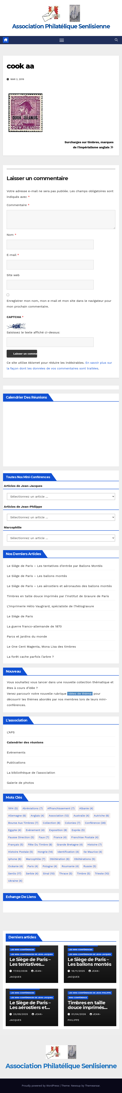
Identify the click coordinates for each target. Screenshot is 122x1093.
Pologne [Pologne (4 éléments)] (50, 866)
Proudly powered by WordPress (41, 1085)
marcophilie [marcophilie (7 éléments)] (35, 858)
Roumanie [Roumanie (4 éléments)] (70, 866)
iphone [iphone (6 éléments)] (14, 858)
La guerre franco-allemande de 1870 (34, 626)
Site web (13, 275)
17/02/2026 (21, 971)
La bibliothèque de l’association (31, 773)
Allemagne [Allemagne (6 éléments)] (17, 815)
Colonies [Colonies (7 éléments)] (72, 822)
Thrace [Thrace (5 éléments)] (65, 873)
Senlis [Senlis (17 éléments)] (14, 873)
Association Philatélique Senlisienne (61, 26)
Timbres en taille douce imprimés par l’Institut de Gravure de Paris (58, 596)
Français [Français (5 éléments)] (15, 844)
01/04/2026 (79, 1014)
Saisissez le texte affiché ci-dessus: (33, 332)
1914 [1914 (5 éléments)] (13, 808)
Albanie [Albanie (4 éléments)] (86, 808)
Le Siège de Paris (20, 616)
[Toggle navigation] (61, 40)
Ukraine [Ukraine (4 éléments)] (15, 880)
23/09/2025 (21, 1014)
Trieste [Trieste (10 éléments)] (102, 873)
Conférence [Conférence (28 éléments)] (95, 822)
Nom (11, 234)
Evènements (16, 752)
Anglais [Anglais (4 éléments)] (37, 815)
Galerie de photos (20, 783)
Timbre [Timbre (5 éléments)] (83, 873)
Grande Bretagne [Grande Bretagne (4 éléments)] (70, 844)
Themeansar (92, 1085)
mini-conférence (78, 997)
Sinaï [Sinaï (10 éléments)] (49, 873)
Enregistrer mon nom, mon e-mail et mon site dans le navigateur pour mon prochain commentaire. (59, 303)
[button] (116, 40)
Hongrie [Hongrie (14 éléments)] (45, 851)
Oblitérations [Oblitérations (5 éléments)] (84, 858)
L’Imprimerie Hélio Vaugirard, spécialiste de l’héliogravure (50, 606)
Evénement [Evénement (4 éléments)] (35, 830)
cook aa (20, 66)
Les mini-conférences (22, 949)
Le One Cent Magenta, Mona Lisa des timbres (41, 646)
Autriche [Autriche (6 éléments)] (101, 815)
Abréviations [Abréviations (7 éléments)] (32, 808)
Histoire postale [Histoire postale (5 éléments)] (20, 851)
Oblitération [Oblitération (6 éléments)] (59, 858)
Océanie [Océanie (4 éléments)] (15, 866)
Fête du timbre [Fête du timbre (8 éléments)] (40, 844)
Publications (16, 763)
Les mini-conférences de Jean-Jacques (32, 954)
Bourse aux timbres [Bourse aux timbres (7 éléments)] (23, 822)
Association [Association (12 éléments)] (59, 815)
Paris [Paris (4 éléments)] (32, 866)
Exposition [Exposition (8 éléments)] (58, 830)
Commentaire (18, 205)
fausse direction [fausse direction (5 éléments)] (21, 837)
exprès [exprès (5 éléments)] (78, 830)
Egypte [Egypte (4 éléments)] (14, 830)
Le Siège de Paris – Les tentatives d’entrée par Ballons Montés (54, 566)
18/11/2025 (78, 971)
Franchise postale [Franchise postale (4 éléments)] (84, 837)
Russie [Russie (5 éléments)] (89, 866)
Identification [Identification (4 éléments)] (68, 851)
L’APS (11, 732)
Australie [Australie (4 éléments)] (81, 815)
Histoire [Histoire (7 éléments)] (94, 844)
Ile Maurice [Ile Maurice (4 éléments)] (93, 851)
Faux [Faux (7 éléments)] (44, 837)
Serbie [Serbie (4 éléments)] (32, 873)
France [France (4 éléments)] (60, 837)
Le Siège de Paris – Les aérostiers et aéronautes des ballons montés (59, 586)
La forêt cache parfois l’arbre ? (30, 656)
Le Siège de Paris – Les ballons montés (37, 576)
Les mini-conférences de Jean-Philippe (90, 993)
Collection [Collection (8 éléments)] (51, 822)
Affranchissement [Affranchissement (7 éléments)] (60, 808)
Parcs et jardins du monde (27, 636)
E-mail (13, 255)
